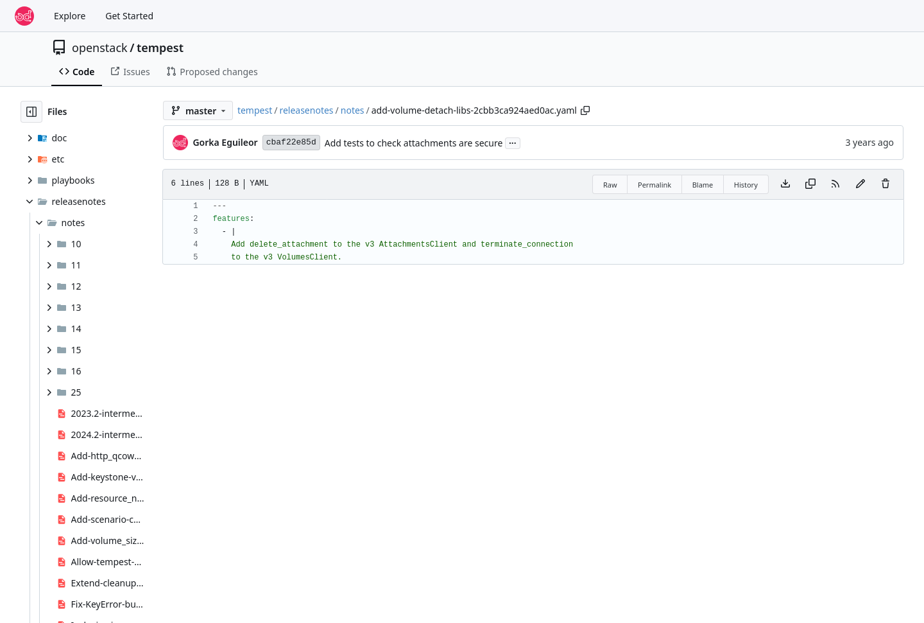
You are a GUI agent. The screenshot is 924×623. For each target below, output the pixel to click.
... (513, 141)
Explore (69, 16)
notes (352, 110)
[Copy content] (810, 184)
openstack (100, 47)
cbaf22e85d (291, 142)
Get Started (129, 16)
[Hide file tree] (31, 112)
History (746, 184)
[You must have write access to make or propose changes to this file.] (885, 184)
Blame (703, 184)
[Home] (24, 16)
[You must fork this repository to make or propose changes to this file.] (860, 184)
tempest (160, 47)
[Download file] (785, 184)
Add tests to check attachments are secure (414, 143)
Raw (610, 184)
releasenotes (306, 110)
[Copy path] (585, 110)
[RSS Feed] (835, 184)
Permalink (654, 184)
